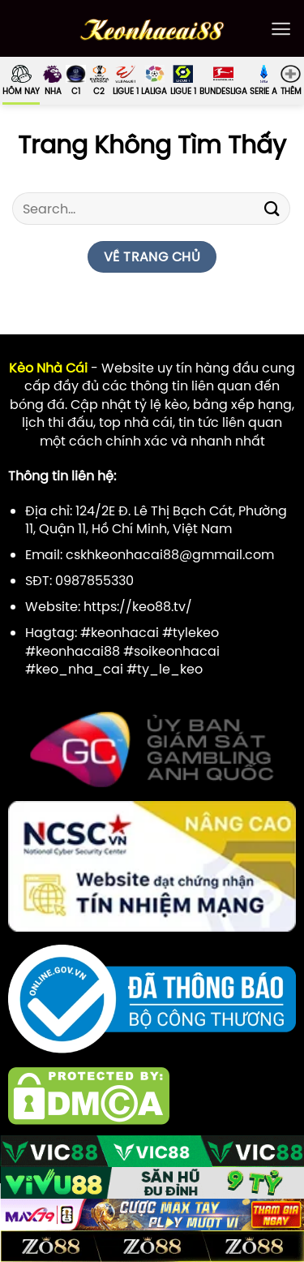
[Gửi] (272, 209)
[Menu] (281, 28)
